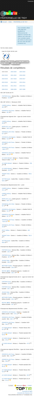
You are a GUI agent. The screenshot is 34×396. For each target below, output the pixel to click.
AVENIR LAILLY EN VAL (7, 61)
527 (3, 133)
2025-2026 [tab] (5, 71)
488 (3, 195)
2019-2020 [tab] (22, 75)
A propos (11, 385)
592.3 (30, 235)
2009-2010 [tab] (5, 89)
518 (8, 138)
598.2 (30, 173)
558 (6, 361)
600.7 (11, 319)
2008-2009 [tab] (13, 89)
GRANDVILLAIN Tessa (8, 110)
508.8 (3, 242)
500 (28, 375)
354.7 (8, 288)
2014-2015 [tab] (13, 82)
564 (8, 154)
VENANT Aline (6, 173)
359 (9, 170)
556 (31, 163)
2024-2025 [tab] (13, 71)
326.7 (12, 272)
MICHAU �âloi (6, 271)
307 (12, 304)
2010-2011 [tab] (22, 85)
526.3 (3, 180)
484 (3, 144)
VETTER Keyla (6, 179)
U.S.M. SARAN (5, 63)
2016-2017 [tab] (22, 78)
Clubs (10, 22)
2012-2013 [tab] (5, 85)
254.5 (12, 267)
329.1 (8, 251)
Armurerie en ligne (27, 391)
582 (11, 356)
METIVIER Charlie (7, 265)
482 (3, 107)
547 (3, 329)
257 (8, 294)
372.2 (3, 190)
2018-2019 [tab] (5, 78)
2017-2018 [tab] (13, 78)
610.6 (4, 221)
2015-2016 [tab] (5, 82)
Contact (29, 385)
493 (3, 226)
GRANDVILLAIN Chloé (8, 132)
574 (6, 380)
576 (6, 340)
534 (9, 98)
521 (8, 211)
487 (9, 257)
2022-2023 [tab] (5, 75)
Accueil (5, 22)
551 (8, 112)
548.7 (8, 200)
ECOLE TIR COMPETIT (22, 61)
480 (3, 123)
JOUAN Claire (6, 260)
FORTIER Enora (6, 96)
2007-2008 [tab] (22, 89)
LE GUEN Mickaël (7, 158)
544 (3, 334)
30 (12, 159)
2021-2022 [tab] (13, 75)
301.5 (12, 299)
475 (28, 343)
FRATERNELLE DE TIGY (20, 22)
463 (29, 230)
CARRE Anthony (6, 105)
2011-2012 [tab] (13, 85)
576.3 (15, 313)
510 (3, 371)
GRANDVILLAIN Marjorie (9, 137)
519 (9, 283)
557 (8, 216)
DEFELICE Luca (6, 126)
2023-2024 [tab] (22, 71)
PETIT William (6, 230)
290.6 (8, 262)
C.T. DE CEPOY (15, 63)
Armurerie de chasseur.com (24, 393)
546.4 (8, 128)
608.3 (4, 149)
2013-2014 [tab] (22, 82)
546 (6, 324)
